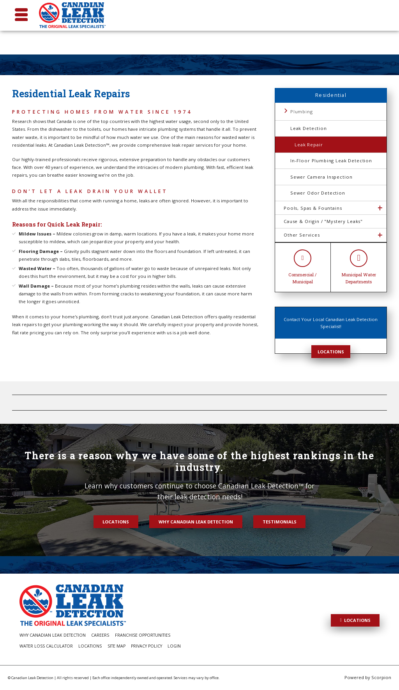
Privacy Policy (146, 646)
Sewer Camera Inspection (321, 177)
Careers (100, 635)
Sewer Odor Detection (317, 193)
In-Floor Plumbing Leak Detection (331, 160)
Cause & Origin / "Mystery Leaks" (323, 221)
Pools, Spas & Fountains (313, 208)
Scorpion (381, 677)
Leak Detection (308, 128)
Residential (330, 95)
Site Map (116, 646)
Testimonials (280, 522)
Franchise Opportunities (142, 635)
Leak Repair (309, 144)
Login (174, 646)
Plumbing (301, 111)
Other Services (302, 235)
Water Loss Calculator (46, 646)
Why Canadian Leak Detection (196, 522)
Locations (331, 352)
